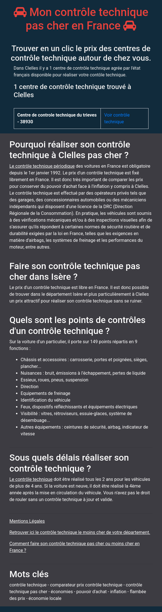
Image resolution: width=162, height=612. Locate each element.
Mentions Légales (27, 521)
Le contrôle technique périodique (42, 166)
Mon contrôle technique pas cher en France (81, 19)
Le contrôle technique (31, 479)
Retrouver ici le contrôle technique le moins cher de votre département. (80, 532)
